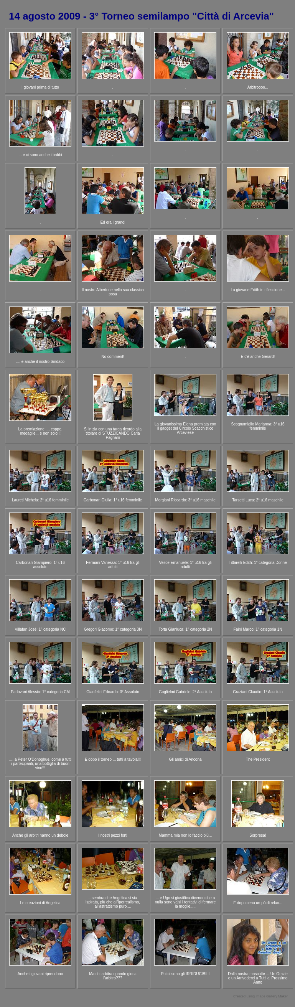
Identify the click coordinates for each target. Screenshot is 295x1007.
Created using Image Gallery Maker (260, 996)
